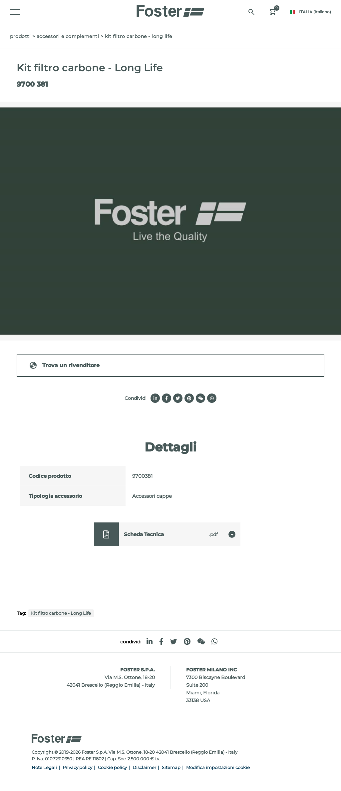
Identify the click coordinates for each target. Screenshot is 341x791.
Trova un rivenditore (64, 365)
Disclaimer (144, 767)
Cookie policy (112, 767)
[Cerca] (251, 12)
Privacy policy (77, 767)
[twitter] (173, 641)
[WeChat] (201, 641)
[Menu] (15, 12)
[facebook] (161, 641)
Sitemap (171, 767)
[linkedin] (150, 641)
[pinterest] (187, 641)
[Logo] (170, 9)
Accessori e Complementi (68, 36)
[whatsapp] (214, 641)
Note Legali (44, 767)
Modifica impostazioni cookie (218, 767)
